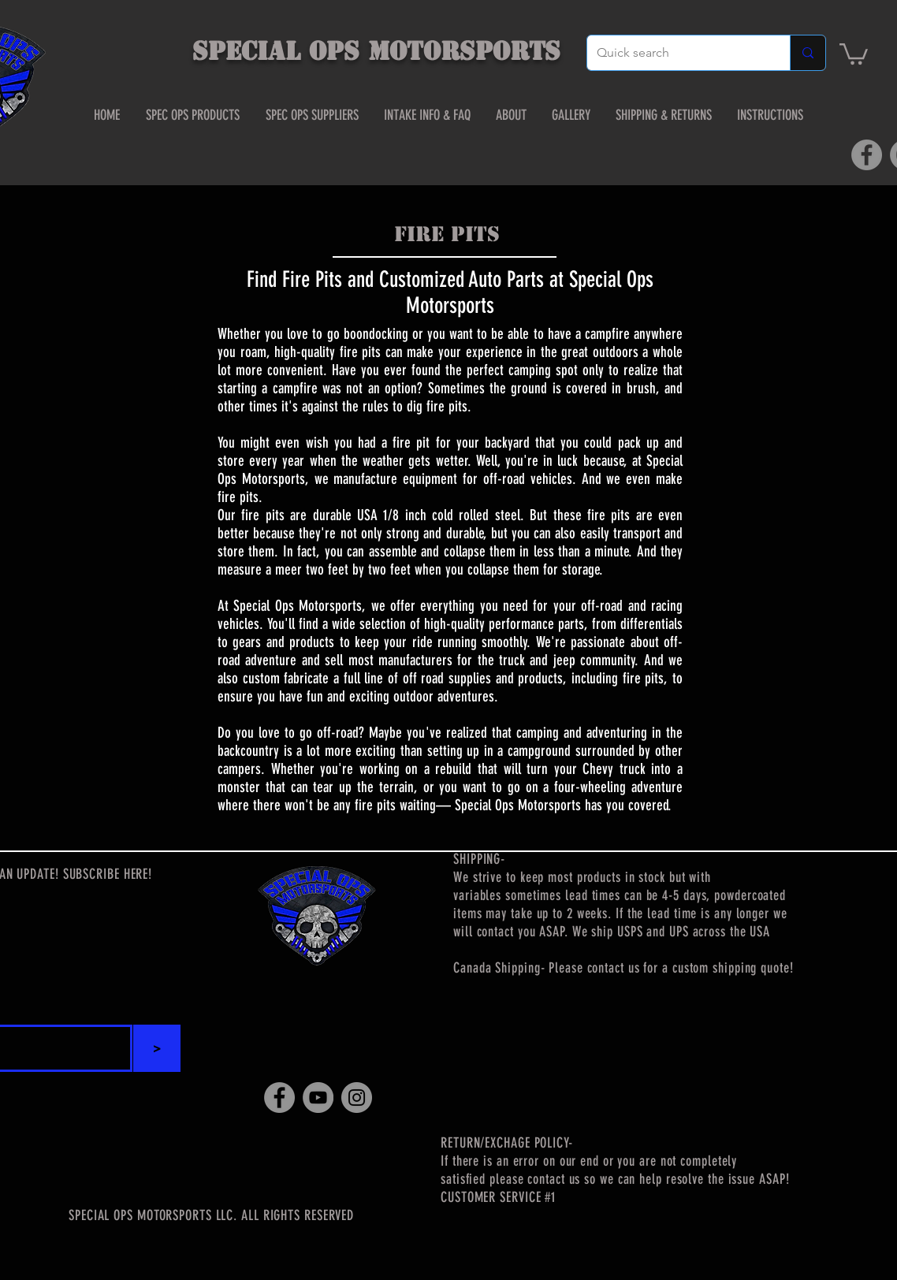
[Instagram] (356, 1097)
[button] (853, 53)
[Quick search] (677, 52)
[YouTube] (318, 1097)
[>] (157, 1048)
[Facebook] (866, 155)
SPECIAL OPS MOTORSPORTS (376, 51)
